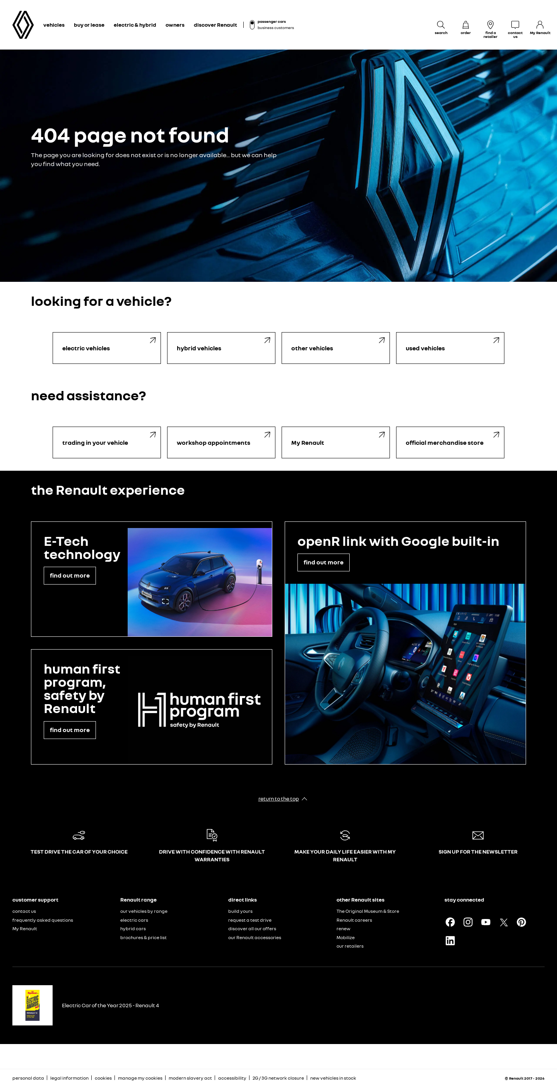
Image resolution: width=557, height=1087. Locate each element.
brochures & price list (143, 937)
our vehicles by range (143, 911)
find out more (70, 575)
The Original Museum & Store (368, 911)
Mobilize (346, 937)
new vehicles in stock (333, 1078)
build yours (240, 911)
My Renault (24, 928)
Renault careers (354, 920)
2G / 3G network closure (278, 1078)
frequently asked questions (42, 920)
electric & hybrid (135, 24)
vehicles (54, 24)
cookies (103, 1078)
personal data (28, 1078)
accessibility (232, 1078)
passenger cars (272, 21)
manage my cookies (140, 1078)
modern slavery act (190, 1078)
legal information (69, 1078)
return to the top (278, 798)
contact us (24, 911)
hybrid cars (133, 928)
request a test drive (250, 920)
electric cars (134, 920)
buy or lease (89, 24)
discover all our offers (252, 928)
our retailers (350, 946)
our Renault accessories (254, 937)
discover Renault (215, 24)
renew (343, 928)
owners (175, 24)
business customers (276, 27)
